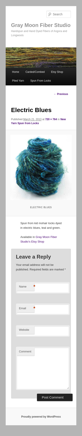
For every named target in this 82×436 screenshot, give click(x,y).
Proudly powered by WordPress (41, 416)
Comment (25, 351)
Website (24, 329)
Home (15, 71)
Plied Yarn (18, 80)
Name (26, 287)
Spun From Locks (40, 80)
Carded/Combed (35, 71)
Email (26, 308)
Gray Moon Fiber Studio (41, 25)
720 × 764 (51, 119)
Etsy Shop (57, 71)
